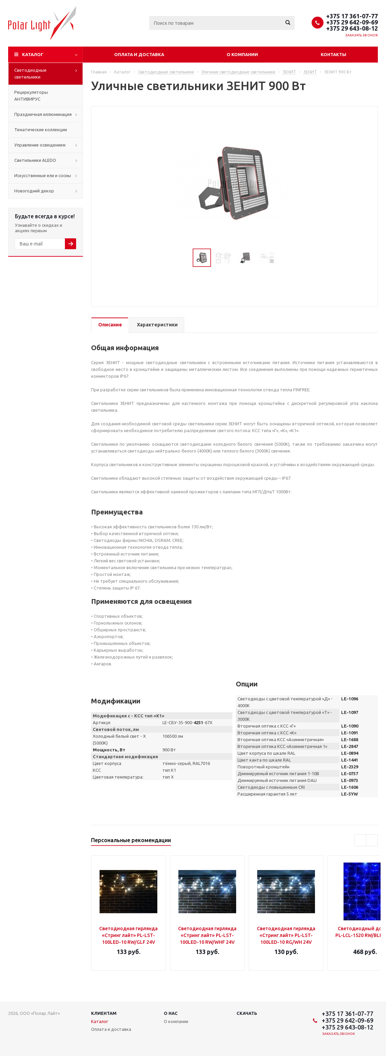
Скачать (246, 1013)
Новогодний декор (34, 190)
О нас (171, 1013)
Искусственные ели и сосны (42, 175)
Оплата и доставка (139, 54)
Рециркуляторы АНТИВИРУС (31, 95)
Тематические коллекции (40, 129)
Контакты (333, 54)
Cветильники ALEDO (35, 160)
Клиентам (104, 1013)
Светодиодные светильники (30, 73)
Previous (185, 258)
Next (284, 258)
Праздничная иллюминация (43, 114)
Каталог (32, 54)
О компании (242, 54)
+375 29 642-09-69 (352, 22)
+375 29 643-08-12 (352, 28)
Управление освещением (40, 144)
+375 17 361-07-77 (352, 16)
